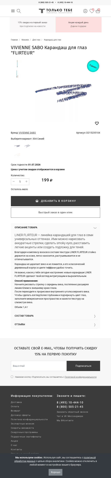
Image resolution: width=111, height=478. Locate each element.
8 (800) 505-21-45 (46, 2)
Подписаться (83, 365)
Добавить (55, 200)
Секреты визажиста (22, 428)
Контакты (16, 449)
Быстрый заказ (55, 212)
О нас (14, 445)
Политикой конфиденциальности (81, 377)
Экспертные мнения (22, 424)
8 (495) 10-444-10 (65, 2)
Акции (14, 441)
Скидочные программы (24, 432)
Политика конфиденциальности (29, 419)
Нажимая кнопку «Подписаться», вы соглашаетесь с (56, 377)
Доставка (16, 402)
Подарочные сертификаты (26, 437)
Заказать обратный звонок (72, 412)
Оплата (15, 406)
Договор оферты (21, 415)
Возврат (15, 411)
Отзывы (20, 324)
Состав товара (24, 315)
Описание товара (26, 227)
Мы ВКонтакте (65, 420)
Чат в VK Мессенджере (70, 416)
